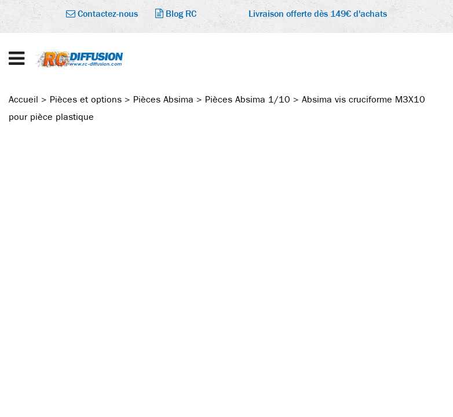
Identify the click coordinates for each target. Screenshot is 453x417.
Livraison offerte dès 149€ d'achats (318, 14)
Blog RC (175, 14)
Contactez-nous (102, 14)
